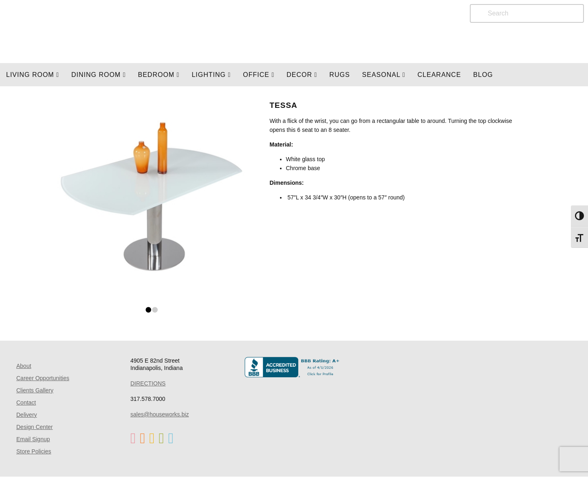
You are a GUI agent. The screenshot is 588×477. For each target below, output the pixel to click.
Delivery (26, 414)
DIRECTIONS (147, 383)
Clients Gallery (34, 390)
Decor (301, 74)
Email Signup (33, 439)
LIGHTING (211, 74)
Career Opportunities (42, 378)
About (23, 366)
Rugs (339, 74)
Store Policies (33, 451)
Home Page (104, 31)
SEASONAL (383, 74)
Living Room (32, 74)
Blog (483, 74)
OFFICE (258, 74)
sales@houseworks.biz (159, 414)
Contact (26, 402)
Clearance (439, 74)
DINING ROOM (98, 74)
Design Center (34, 427)
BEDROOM (158, 74)
